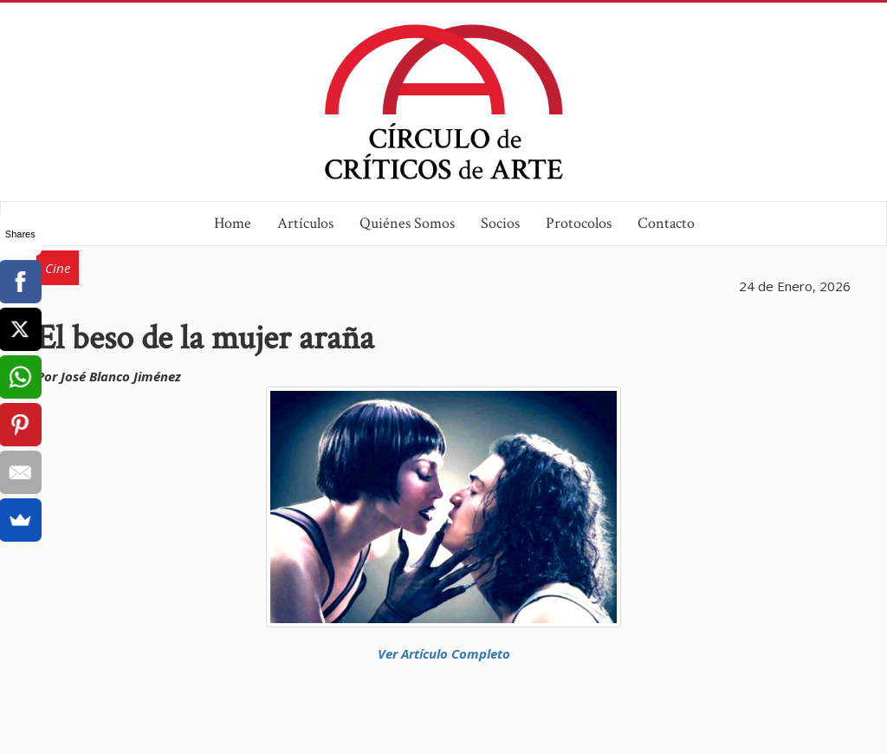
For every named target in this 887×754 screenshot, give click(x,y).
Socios (500, 223)
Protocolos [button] (579, 223)
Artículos (305, 223)
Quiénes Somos (407, 223)
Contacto (666, 223)
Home (232, 223)
